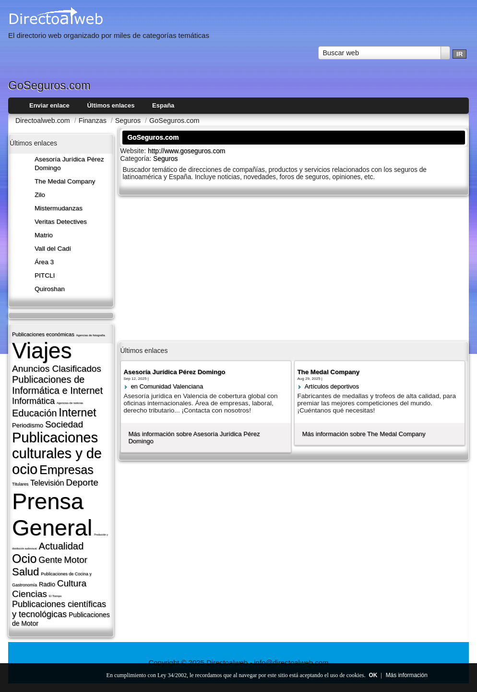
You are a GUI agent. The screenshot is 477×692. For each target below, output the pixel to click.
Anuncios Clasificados (56, 369)
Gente (50, 560)
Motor (75, 560)
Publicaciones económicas (43, 334)
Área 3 (44, 262)
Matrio (44, 235)
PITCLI (45, 275)
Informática (33, 401)
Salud (25, 572)
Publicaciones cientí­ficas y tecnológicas (59, 609)
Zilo (40, 194)
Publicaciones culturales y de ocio (57, 453)
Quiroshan (50, 288)
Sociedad (64, 424)
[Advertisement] (294, 267)
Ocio (24, 558)
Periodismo (27, 425)
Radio (47, 584)
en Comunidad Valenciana (167, 386)
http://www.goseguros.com (186, 151)
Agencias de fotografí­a (90, 335)
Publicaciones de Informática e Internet (57, 385)
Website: (134, 151)
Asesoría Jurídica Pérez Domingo (174, 372)
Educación (34, 413)
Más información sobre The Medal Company (363, 433)
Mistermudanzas (59, 208)
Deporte (82, 482)
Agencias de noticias (70, 402)
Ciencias (29, 594)
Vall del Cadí (53, 248)
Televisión (47, 483)
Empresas (66, 469)
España (163, 105)
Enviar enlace (49, 105)
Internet (77, 412)
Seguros (165, 158)
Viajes (42, 350)
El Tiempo (55, 596)
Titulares (20, 484)
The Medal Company (65, 181)
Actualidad (61, 546)
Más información (407, 675)
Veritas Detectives (61, 221)
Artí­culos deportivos (331, 386)
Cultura (71, 583)
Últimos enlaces (110, 105)
